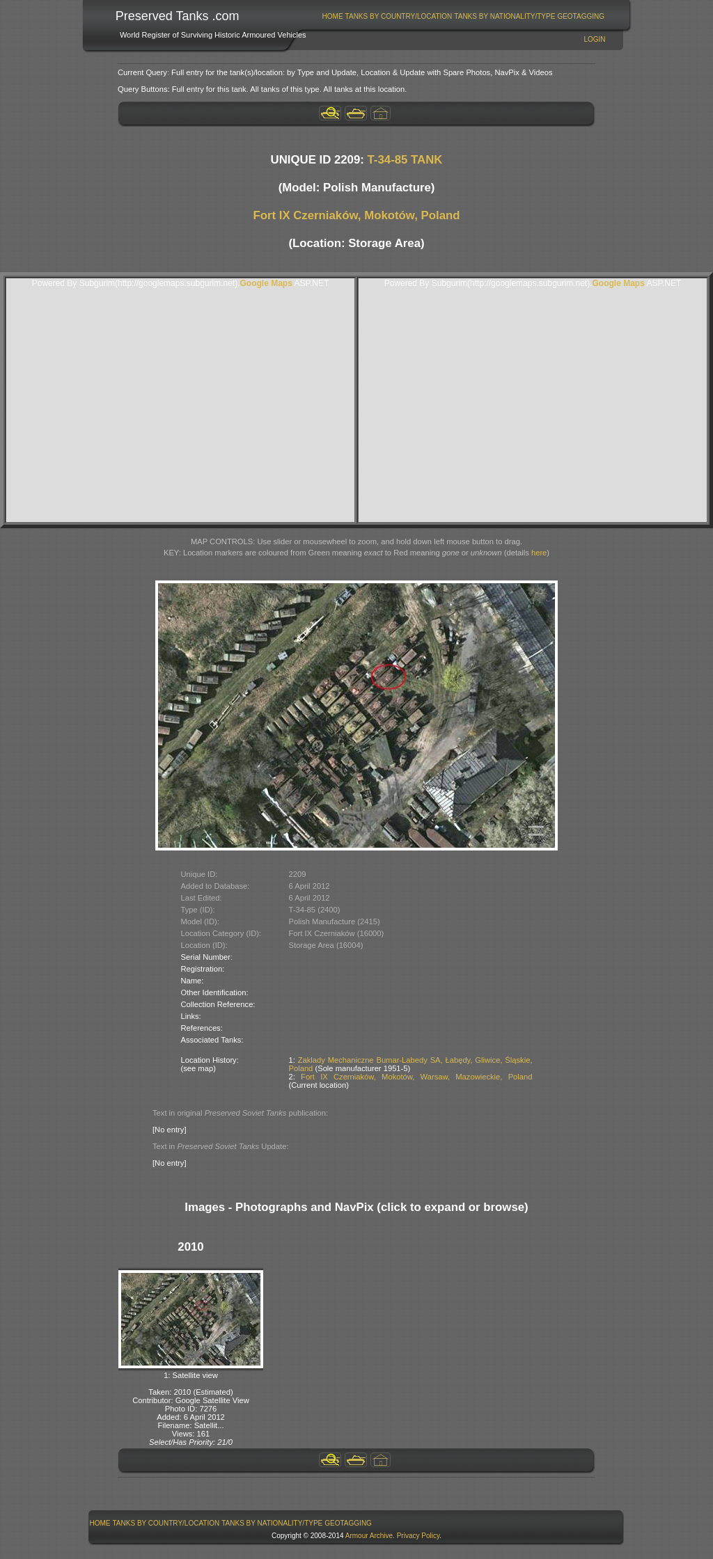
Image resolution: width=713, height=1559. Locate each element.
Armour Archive (369, 1536)
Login (594, 39)
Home (332, 16)
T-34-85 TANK (405, 159)
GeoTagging (580, 16)
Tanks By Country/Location (399, 16)
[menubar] (463, 16)
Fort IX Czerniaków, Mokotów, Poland (356, 215)
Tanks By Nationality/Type (504, 16)
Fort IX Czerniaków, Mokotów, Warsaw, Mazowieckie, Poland (416, 1077)
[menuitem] (332, 16)
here (539, 552)
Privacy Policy (418, 1536)
